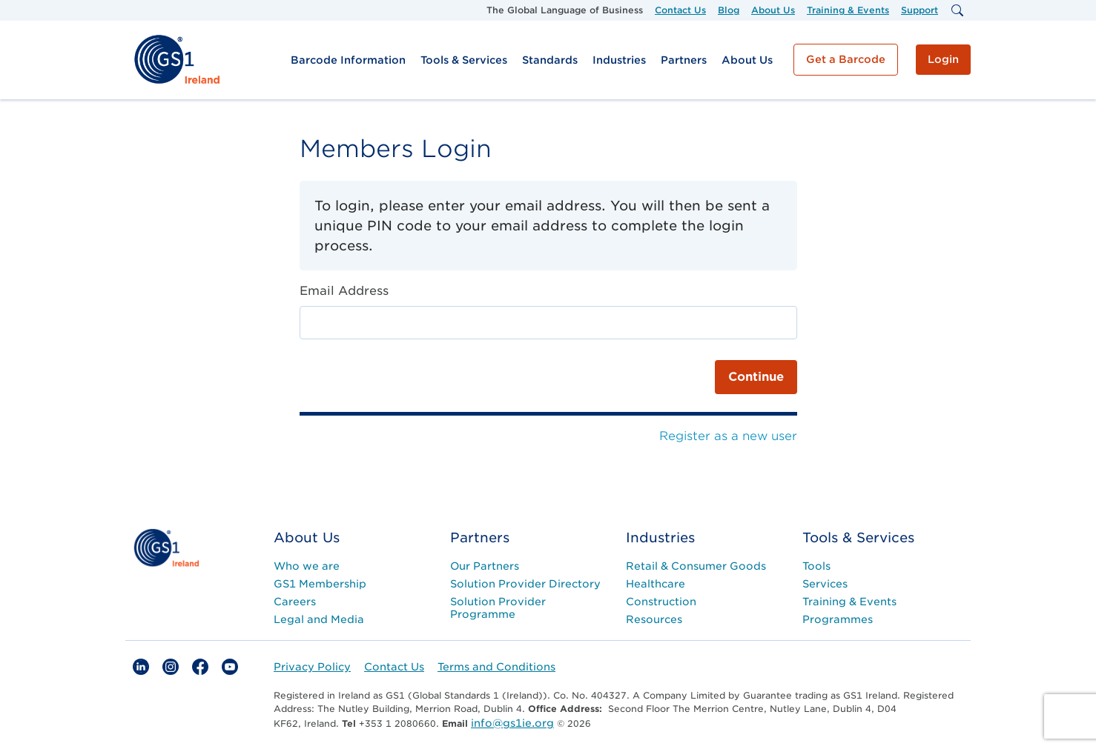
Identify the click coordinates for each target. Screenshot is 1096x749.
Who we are (307, 566)
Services (825, 584)
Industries (619, 60)
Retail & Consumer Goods (696, 566)
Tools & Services (463, 60)
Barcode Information (348, 60)
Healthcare (655, 584)
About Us (773, 10)
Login (943, 59)
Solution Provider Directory (525, 584)
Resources (654, 619)
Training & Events (848, 10)
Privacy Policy (312, 667)
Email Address (344, 291)
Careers (295, 601)
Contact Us (680, 10)
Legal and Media (319, 619)
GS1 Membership (320, 584)
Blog (728, 10)
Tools (816, 566)
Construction (661, 601)
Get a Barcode (845, 59)
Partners (684, 60)
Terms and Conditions (496, 667)
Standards (550, 60)
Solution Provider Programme (498, 608)
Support (919, 10)
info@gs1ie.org (512, 723)
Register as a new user (728, 436)
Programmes (837, 619)
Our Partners (484, 566)
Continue (756, 377)
